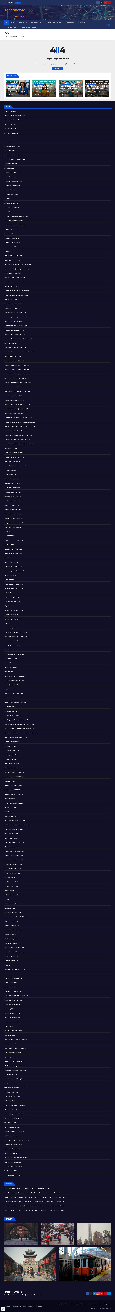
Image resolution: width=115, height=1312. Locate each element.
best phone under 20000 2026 (15, 400)
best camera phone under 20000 (16, 326)
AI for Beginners (10, 150)
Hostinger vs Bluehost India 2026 (16, 720)
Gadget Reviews (39, 83)
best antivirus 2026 (11, 299)
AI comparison (9, 142)
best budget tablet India (13, 321)
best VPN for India (11, 448)
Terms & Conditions (53, 22)
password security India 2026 (15, 917)
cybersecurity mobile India (14, 584)
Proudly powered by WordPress (13, 1306)
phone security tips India (13, 930)
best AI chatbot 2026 (12, 286)
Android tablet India (11, 247)
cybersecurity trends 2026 (13, 588)
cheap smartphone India (13, 549)
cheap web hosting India (13, 553)
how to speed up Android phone (16, 737)
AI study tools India (11, 194)
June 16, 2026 (13, 91)
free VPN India (9, 663)
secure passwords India (12, 1017)
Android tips (8, 251)
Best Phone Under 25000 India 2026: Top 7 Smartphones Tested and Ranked (31, 1193)
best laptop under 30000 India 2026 (17, 365)
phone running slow (11, 925)
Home (13, 22)
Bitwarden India (10, 474)
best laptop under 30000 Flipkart (16, 361)
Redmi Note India (10, 982)
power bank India (10, 943)
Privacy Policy (12, 27)
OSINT (6, 899)
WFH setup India (10, 1136)
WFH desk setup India (12, 1127)
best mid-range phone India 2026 (16, 378)
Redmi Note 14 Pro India (13, 978)
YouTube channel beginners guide (16, 1158)
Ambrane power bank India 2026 (16, 216)
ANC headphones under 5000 (15, 225)
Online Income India (11, 886)
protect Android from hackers (15, 952)
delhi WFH (8, 593)
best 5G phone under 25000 (14, 277)
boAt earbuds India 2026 (13, 483)
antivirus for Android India (13, 255)
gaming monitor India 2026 (14, 680)
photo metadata (10, 934)
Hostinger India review (12, 715)
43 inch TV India (10, 124)
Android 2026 (9, 229)
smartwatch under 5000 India (15, 1048)
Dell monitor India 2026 (12, 601)
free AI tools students (12, 645)
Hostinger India (9, 707)
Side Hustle (8, 1026)
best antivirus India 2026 (13, 308)
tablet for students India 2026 (15, 1070)
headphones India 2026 (12, 698)
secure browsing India (12, 1013)
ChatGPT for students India (14, 540)
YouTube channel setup (12, 1162)
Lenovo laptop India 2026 (13, 803)
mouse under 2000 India (13, 864)
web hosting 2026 (10, 1109)
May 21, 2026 (66, 91)
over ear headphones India (14, 904)
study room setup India (12, 1066)
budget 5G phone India (12, 505)
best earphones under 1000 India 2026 (18, 339)
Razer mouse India (11, 961)
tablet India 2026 (10, 1074)
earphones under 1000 (12, 619)
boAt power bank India (12, 496)
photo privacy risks (11, 939)
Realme (7, 965)
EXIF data (7, 623)
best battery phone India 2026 (15, 312)
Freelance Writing (10, 667)
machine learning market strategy (16, 825)
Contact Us (82, 22)
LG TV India (8, 812)
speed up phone (10, 1057)
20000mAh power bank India (14, 115)
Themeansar (37, 1306)
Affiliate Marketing (11, 133)
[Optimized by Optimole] (3, 1309)
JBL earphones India (11, 763)
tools (6, 1083)
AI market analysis (11, 177)
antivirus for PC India (12, 260)
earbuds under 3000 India (13, 610)
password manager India (13, 912)
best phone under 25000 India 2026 (17, 404)
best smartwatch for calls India (15, 431)
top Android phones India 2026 (15, 1087)
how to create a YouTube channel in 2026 (19, 724)
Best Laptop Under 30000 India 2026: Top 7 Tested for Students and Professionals (34, 1201)
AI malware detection (12, 172)
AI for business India (11, 155)
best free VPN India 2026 (13, 343)
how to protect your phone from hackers (19, 728)
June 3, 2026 (39, 91)
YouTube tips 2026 (11, 1171)
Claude (6, 558)
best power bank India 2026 (14, 413)
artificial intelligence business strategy (18, 264)
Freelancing (8, 671)
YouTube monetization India (14, 1166)
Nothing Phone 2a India (12, 877)
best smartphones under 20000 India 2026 (19, 426)
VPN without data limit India (14, 1105)
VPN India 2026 (9, 1101)
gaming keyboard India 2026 (14, 676)
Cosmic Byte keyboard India (14, 571)
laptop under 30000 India (13, 790)
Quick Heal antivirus (11, 956)
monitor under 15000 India (13, 860)
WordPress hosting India (13, 1144)
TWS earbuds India (11, 1092)
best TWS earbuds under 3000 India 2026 (19, 444)
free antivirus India (11, 650)
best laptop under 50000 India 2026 (17, 369)
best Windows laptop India (14, 457)
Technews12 (14, 10)
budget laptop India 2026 (13, 518)
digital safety (9, 606)
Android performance (12, 242)
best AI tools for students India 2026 (17, 291)
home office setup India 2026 (15, 702)
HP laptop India (10, 746)
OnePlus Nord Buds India (13, 882)
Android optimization (12, 238)
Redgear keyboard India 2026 (14, 969)
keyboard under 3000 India (14, 772)
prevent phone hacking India (14, 947)
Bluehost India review (12, 479)
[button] (106, 25)
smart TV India (9, 1035)
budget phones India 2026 (13, 523)
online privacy (9, 890)
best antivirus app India (13, 304)
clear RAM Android (11, 562)
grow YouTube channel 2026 (14, 693)
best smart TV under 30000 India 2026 (18, 418)
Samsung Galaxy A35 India (13, 1000)
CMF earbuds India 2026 (13, 566)
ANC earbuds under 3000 (13, 220)
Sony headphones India (12, 1052)
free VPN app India (11, 658)
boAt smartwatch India (12, 501)
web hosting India (10, 1123)
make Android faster (11, 834)
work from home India (12, 1149)
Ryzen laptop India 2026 (13, 991)
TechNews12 (36, 22)
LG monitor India (10, 807)
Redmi (6, 974)
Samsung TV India (10, 1009)
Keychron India (9, 781)
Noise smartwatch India (12, 869)
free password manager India (14, 654)
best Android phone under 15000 (16, 295)
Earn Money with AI (11, 615)
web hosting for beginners (13, 1118)
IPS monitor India (10, 759)
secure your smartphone (13, 1022)
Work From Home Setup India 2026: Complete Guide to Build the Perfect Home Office (35, 1197)
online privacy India (11, 895)
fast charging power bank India (15, 632)
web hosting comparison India (15, 1114)
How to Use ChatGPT (11, 742)
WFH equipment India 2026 (14, 1131)
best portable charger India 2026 (16, 409)
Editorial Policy (29, 27)
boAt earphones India (12, 488)
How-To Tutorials (12, 83)
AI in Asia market (10, 164)
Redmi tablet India (11, 987)
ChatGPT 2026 (9, 536)
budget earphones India (12, 509)
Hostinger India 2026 (11, 711)
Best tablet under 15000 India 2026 (17, 439)
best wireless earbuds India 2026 (16, 466)
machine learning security (13, 829)
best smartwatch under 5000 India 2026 (18, 435)
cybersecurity (9, 580)
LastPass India (9, 798)
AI (5, 137)
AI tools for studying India (13, 207)
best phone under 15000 (13, 396)
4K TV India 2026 (10, 128)
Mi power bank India (11, 847)
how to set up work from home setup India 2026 (21, 733)
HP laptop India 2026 (12, 750)
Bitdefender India (10, 470)
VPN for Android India (12, 1096)
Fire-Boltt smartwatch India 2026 (16, 636)
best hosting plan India (12, 356)
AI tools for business (11, 203)
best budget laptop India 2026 (15, 317)
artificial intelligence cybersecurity (16, 269)
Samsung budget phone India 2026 (16, 996)
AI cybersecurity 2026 (12, 146)
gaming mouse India (11, 685)
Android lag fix (9, 234)
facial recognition (10, 628)
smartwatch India (10, 1044)
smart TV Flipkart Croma (13, 1031)
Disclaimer (69, 22)
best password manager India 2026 (17, 391)
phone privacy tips (11, 921)
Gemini (7, 689)
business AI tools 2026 (12, 527)
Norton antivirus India (12, 873)
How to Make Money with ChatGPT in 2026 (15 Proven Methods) (27, 1188)
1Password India (10, 111)
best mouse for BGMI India (14, 387)
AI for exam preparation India (15, 159)
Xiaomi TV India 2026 (11, 1153)
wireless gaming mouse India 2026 (16, 1140)
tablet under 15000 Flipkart (14, 1079)
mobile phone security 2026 (14, 851)
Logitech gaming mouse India (15, 820)
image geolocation (11, 755)
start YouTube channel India (14, 1061)
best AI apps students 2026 (14, 282)
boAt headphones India (12, 492)
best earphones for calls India (15, 334)
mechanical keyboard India (14, 842)
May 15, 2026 (92, 91)
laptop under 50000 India (13, 794)
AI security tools (10, 190)
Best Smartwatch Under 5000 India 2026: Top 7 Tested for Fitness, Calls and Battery (34, 1210)
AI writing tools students (13, 212)
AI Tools (7, 199)
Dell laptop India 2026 (12, 597)
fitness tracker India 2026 (13, 641)
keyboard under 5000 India (14, 777)
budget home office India (13, 514)
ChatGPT (7, 531)
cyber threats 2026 (11, 575)
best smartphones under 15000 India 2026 (19, 422)
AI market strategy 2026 (13, 181)
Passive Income (10, 908)
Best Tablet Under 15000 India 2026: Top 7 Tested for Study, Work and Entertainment (34, 1206)
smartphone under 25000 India (15, 1039)
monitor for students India (14, 855)
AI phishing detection (12, 185)
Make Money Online (11, 838)
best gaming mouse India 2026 (15, 347)
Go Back (57, 68)
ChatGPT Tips (9, 544)
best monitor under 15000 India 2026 (17, 382)
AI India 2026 (9, 168)
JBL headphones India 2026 (14, 768)
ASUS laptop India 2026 (12, 273)
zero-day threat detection (13, 1175)
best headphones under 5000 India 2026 (19, 352)
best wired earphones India (14, 461)
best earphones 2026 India (14, 330)
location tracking (10, 816)
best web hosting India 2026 (14, 453)
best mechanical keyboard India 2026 (17, 374)
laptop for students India (13, 785)
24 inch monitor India (12, 120)
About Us (23, 22)
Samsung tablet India (12, 1004)
